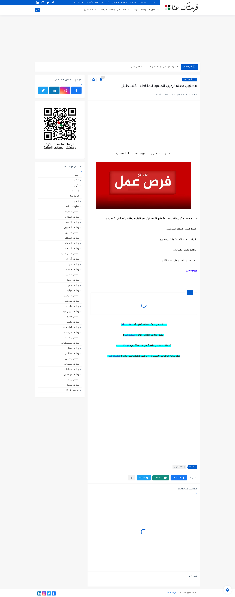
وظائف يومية (153, 10)
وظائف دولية (73, 290)
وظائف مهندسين (71, 374)
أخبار (77, 175)
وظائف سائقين (124, 10)
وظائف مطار (73, 348)
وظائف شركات (139, 10)
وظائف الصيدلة (72, 243)
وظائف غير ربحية (71, 311)
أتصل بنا (105, 3)
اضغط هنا (127, 325)
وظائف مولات (72, 379)
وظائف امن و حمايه (70, 253)
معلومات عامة (72, 206)
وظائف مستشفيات (70, 343)
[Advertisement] (117, 39)
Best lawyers (72, 390)
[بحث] (37, 10)
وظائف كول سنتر (71, 327)
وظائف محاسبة (72, 337)
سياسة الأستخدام (119, 3)
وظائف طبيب (72, 306)
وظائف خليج (73, 285)
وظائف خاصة (73, 280)
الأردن (76, 185)
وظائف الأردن (189, 80)
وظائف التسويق (71, 227)
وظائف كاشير (72, 322)
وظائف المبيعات (107, 10)
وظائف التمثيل (72, 232)
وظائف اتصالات (72, 217)
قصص (76, 201)
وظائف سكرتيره (71, 295)
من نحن (153, 3)
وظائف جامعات (72, 269)
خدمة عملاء (73, 196)
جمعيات (75, 190)
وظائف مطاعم (72, 353)
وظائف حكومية (72, 274)
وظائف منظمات (71, 369)
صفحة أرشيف (92, 3)
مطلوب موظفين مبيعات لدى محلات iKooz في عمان (154, 67)
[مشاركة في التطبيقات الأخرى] (131, 477)
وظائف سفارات (71, 211)
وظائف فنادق (73, 316)
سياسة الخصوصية (138, 3)
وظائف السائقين (71, 238)
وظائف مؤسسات (71, 332)
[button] (179, 477)
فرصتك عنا (78, 3)
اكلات (76, 180)
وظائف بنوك (73, 264)
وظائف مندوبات (71, 364)
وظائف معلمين (90, 10)
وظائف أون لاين (71, 259)
